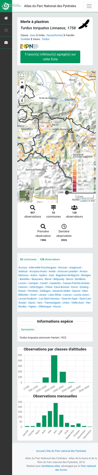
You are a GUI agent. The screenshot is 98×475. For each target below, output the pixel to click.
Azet (51, 275)
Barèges (86, 275)
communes (28, 259)
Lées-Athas (54, 294)
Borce (69, 279)
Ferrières (33, 290)
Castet (43, 283)
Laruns (42, 294)
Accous (22, 267)
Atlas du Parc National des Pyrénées (50, 6)
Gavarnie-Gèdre (61, 290)
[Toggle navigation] (89, 6)
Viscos (57, 306)
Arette (52, 271)
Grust (33, 294)
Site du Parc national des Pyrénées (66, 450)
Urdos (66, 302)
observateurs (50, 259)
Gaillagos (45, 290)
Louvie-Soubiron (27, 298)
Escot (74, 286)
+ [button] (22, 82)
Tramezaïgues (52, 302)
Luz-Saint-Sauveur (49, 298)
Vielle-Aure (77, 302)
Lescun (67, 294)
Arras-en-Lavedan (68, 271)
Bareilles (25, 279)
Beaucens (37, 279)
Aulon (34, 275)
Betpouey (59, 279)
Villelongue (44, 306)
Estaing (84, 286)
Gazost (76, 290)
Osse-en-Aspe (69, 298)
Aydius (43, 275)
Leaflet (83, 201)
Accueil (40, 450)
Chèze (48, 286)
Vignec (32, 306)
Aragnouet (75, 267)
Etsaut (22, 290)
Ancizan (62, 267)
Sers (39, 302)
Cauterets (55, 283)
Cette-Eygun (36, 286)
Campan (33, 283)
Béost (48, 279)
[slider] (67, 193)
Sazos (31, 302)
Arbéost (22, 271)
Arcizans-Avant (38, 271)
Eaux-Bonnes (61, 286)
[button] (22, 87)
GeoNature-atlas (50, 465)
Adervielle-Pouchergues (42, 267)
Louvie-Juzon (81, 294)
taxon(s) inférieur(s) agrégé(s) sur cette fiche (50, 56)
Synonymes (27, 329)
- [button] (22, 93)
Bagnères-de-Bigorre (67, 275)
